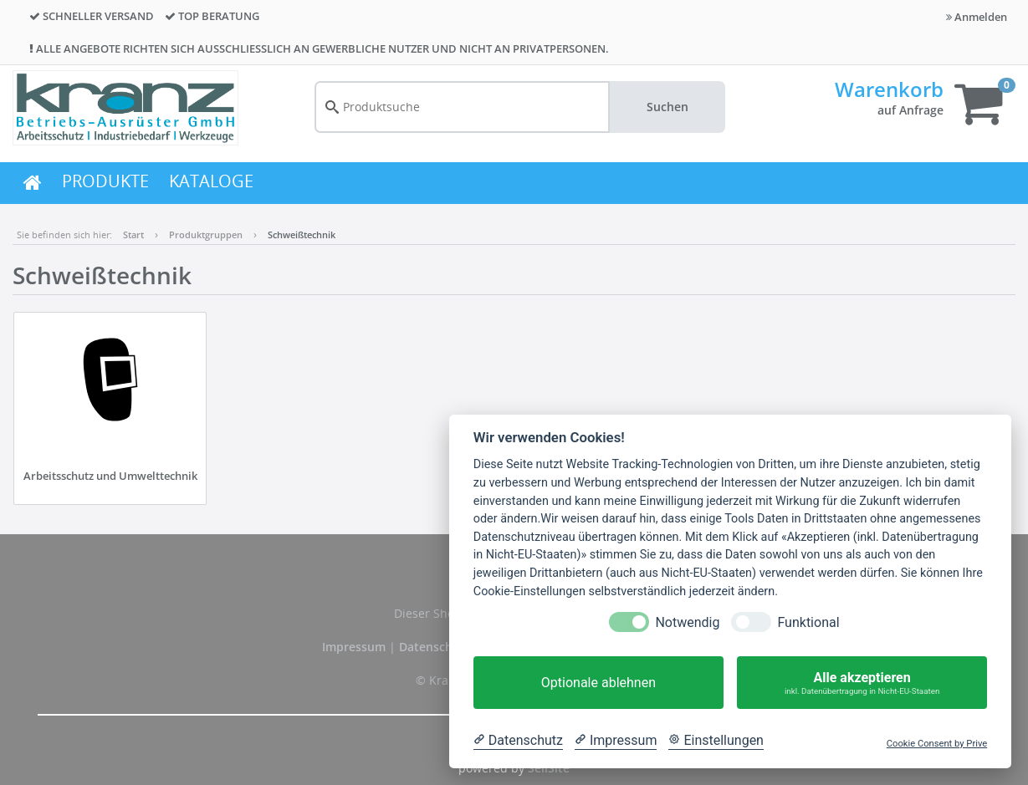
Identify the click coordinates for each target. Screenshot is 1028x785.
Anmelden (976, 16)
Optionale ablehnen (598, 683)
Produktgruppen (206, 234)
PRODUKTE (105, 181)
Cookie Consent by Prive (937, 743)
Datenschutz (435, 647)
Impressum (355, 647)
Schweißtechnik (301, 234)
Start (133, 234)
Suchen (667, 107)
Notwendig (687, 622)
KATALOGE (211, 181)
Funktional (808, 622)
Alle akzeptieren (861, 683)
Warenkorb (889, 89)
